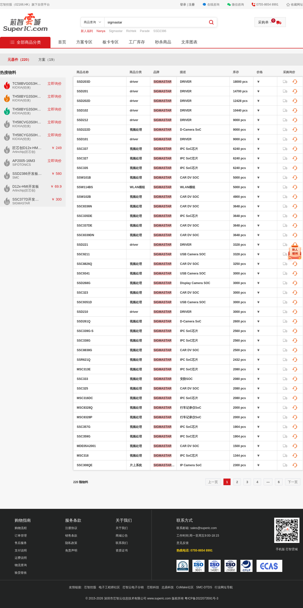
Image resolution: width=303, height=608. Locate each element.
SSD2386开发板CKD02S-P (27, 174)
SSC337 (82, 149)
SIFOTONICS (21, 165)
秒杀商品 (163, 42)
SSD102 (82, 110)
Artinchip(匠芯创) (23, 152)
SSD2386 (159, 31)
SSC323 (82, 292)
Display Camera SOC (195, 283)
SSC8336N (84, 206)
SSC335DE (84, 216)
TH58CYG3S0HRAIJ (27, 135)
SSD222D (83, 129)
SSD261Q (83, 321)
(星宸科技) (164, 465)
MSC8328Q (85, 407)
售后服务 (21, 543)
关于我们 (122, 528)
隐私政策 (71, 543)
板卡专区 (111, 42)
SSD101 (82, 139)
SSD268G (83, 283)
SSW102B (84, 197)
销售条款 (71, 535)
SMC (15, 177)
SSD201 (82, 91)
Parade (145, 31)
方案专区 (84, 42)
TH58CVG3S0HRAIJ (27, 122)
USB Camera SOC (193, 254)
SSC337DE (84, 225)
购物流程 (21, 528)
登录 (183, 4)
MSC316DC (85, 398)
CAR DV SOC (189, 177)
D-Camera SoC (190, 129)
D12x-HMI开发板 (25, 186)
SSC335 (82, 168)
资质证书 (122, 550)
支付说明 (21, 550)
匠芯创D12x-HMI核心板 (27, 148)
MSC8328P (84, 417)
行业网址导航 (224, 587)
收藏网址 (297, 4)
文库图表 (189, 42)
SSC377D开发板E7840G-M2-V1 (27, 199)
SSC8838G (84, 350)
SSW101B (84, 177)
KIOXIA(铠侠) (21, 87)
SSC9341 (83, 273)
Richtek (131, 31)
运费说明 (21, 558)
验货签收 (21, 572)
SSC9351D (84, 302)
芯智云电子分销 (133, 587)
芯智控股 (90, 587)
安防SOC (186, 379)
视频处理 (136, 129)
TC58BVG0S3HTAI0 (27, 83)
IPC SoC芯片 (189, 149)
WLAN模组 (137, 187)
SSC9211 (83, 254)
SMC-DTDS (204, 587)
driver (134, 82)
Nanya (101, 31)
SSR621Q (83, 360)
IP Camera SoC (191, 465)
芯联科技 (153, 587)
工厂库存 (137, 42)
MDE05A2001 (86, 446)
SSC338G (83, 340)
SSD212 (82, 120)
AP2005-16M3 (23, 161)
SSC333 (82, 379)
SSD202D (83, 101)
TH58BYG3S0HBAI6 (27, 109)
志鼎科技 (168, 587)
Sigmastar (116, 31)
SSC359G (83, 436)
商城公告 (122, 535)
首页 (62, 42)
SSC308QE (84, 465)
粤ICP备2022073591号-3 (201, 598)
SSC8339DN (85, 235)
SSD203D (83, 82)
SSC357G (83, 427)
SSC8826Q (84, 264)
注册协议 (71, 528)
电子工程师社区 (109, 587)
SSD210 (82, 312)
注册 (192, 4)
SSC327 (82, 158)
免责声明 (71, 550)
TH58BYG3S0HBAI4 (27, 96)
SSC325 (82, 388)
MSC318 (83, 455)
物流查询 (21, 565)
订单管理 (21, 535)
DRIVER (185, 82)
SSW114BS (85, 187)
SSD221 (82, 244)
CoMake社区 (185, 587)
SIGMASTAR (21, 203)
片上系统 (136, 465)
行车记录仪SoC (190, 407)
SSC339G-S (85, 331)
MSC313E (84, 369)
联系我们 (122, 543)
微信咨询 (238, 4)
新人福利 (87, 31)
